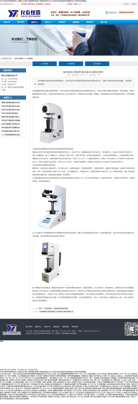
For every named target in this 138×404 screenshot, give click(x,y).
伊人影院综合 (116, 380)
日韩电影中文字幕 (37, 384)
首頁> (17, 58)
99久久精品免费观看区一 (40, 378)
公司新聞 (29, 58)
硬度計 (43, 81)
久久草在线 (80, 392)
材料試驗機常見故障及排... (11, 124)
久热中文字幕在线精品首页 (17, 394)
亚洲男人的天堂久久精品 (57, 397)
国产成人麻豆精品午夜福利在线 (90, 388)
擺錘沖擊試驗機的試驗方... (11, 117)
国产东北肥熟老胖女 (7, 399)
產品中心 (47, 327)
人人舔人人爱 (126, 380)
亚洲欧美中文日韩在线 (81, 380)
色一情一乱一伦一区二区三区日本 (18, 378)
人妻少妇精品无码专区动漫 (116, 384)
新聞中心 (22, 58)
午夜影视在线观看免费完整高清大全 (19, 386)
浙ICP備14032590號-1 (69, 333)
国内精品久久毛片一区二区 (60, 378)
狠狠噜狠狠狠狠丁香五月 (79, 378)
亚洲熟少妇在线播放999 (53, 384)
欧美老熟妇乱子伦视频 (108, 378)
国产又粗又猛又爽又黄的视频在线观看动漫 (28, 374)
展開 (1, 341)
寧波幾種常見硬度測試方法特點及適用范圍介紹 (56, 311)
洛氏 (34, 91)
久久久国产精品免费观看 (117, 397)
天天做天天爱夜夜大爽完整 (46, 376)
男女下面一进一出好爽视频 (100, 380)
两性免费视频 (61, 376)
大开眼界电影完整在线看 (126, 378)
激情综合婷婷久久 (65, 380)
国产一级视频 (94, 378)
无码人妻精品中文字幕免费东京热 (29, 392)
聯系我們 (134, 4)
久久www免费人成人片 (66, 392)
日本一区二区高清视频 (87, 374)
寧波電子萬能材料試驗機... (11, 120)
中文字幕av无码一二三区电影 (94, 394)
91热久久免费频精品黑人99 (107, 382)
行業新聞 (71, 64)
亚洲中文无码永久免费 (17, 380)
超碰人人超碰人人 (117, 376)
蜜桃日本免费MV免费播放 (18, 397)
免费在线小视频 (87, 376)
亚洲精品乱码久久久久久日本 (95, 392)
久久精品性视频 (18, 382)
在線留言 (126, 4)
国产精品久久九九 (44, 394)
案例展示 (56, 327)
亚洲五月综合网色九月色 (92, 390)
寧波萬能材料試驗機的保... (11, 127)
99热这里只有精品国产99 (33, 388)
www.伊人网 (8, 390)
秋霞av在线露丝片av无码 (62, 382)
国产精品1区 (32, 394)
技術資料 (97, 64)
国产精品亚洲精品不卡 (60, 394)
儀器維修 (65, 327)
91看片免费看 (47, 382)
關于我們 (29, 327)
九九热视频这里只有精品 (26, 376)
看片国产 (121, 382)
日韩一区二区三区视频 (33, 382)
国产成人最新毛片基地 (98, 397)
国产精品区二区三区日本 (73, 390)
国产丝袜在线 (77, 386)
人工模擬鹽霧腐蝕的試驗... (11, 135)
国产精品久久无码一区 (102, 376)
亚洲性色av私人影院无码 (62, 386)
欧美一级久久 (131, 397)
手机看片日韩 (77, 382)
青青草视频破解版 (74, 376)
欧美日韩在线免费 (22, 399)
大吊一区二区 (125, 374)
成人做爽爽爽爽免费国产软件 (68, 374)
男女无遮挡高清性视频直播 (112, 388)
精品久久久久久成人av (115, 392)
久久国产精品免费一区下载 (43, 386)
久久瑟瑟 (108, 394)
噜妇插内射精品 (118, 394)
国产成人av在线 (51, 374)
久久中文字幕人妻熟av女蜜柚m (108, 374)
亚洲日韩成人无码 (71, 388)
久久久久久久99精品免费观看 (53, 388)
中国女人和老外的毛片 (91, 386)
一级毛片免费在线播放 (55, 390)
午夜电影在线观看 (69, 384)
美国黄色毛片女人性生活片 (110, 386)
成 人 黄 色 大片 (17, 388)
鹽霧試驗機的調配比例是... (11, 102)
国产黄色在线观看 (51, 380)
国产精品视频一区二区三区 (87, 384)
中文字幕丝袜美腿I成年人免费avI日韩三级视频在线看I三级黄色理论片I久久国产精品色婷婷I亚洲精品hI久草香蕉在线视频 (43, 1)
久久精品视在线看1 (89, 382)
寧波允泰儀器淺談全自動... (11, 106)
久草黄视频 (101, 384)
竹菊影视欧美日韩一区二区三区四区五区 (15, 384)
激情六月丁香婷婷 (76, 394)
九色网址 (29, 380)
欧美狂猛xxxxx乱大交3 (22, 390)
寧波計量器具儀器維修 (10, 113)
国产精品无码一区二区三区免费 (78, 397)
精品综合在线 (39, 380)
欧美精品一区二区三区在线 (112, 390)
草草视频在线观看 (129, 390)
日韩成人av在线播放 (38, 390)
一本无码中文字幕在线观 (38, 397)
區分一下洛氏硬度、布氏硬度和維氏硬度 (53, 308)
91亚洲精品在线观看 (50, 392)
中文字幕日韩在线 (131, 382)
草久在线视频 (126, 386)
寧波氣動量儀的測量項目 (11, 131)
